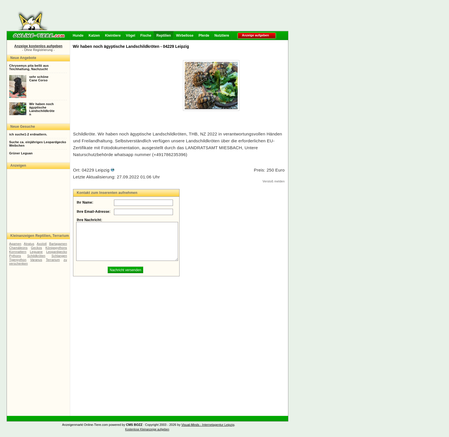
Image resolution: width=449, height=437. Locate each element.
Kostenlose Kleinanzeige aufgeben (147, 429)
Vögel (130, 36)
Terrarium (53, 259)
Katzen (94, 36)
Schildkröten (36, 255)
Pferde (203, 36)
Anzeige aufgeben (255, 35)
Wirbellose (185, 36)
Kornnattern (17, 251)
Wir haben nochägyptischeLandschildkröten (42, 109)
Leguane (36, 251)
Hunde (78, 36)
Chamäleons (18, 247)
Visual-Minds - (191, 424)
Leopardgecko (56, 251)
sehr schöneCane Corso (38, 78)
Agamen (15, 243)
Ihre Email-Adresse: (94, 212)
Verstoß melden (274, 181)
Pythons (15, 255)
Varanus (36, 259)
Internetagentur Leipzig (218, 424)
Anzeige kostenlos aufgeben (38, 46)
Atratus (29, 243)
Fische (145, 36)
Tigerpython (17, 259)
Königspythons (56, 247)
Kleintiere (113, 36)
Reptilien (163, 36)
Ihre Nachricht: (89, 220)
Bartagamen (58, 243)
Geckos (36, 247)
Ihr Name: (85, 202)
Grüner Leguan (21, 153)
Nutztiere (221, 36)
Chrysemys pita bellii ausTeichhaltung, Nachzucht (29, 67)
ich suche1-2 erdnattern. (28, 134)
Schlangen (59, 255)
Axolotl (42, 243)
